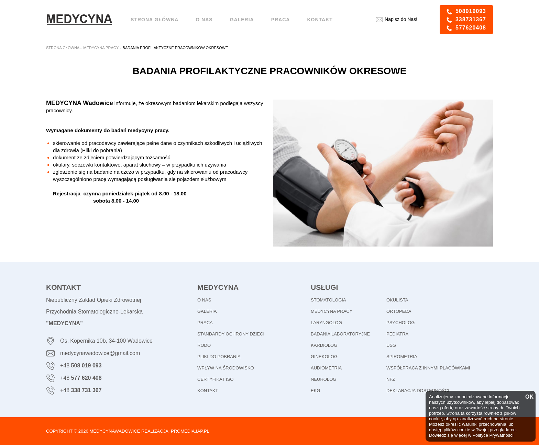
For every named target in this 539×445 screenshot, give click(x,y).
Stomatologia (328, 300)
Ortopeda (398, 311)
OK (528, 397)
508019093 (470, 11)
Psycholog (400, 322)
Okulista (397, 300)
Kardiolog (324, 345)
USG (391, 345)
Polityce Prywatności (492, 435)
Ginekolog (324, 356)
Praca (280, 19)
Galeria (242, 19)
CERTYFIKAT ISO (215, 379)
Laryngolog (326, 322)
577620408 (470, 28)
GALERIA (207, 311)
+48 (81, 365)
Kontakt (319, 19)
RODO (204, 345)
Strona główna (154, 19)
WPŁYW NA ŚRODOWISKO (225, 367)
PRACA (205, 322)
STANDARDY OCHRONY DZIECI (230, 333)
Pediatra (397, 333)
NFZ (390, 379)
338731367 (470, 19)
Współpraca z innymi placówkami (428, 367)
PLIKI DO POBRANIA (219, 356)
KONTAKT (207, 390)
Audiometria (326, 367)
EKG (315, 390)
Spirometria (401, 356)
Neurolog (323, 379)
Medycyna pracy (331, 311)
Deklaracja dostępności (417, 390)
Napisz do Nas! (401, 19)
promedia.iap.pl (190, 431)
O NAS (204, 19)
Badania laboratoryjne (340, 333)
